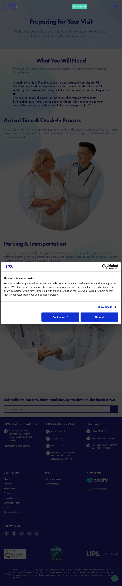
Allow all (99, 317)
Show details (105, 307)
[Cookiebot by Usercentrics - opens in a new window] (104, 266)
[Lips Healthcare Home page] (11, 6)
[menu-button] (115, 6)
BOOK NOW (80, 6)
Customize (61, 317)
